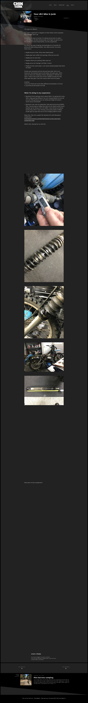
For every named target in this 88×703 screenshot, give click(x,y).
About (55, 5)
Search (72, 5)
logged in (39, 657)
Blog (68, 5)
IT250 (36, 20)
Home (50, 5)
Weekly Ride (61, 5)
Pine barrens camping (43, 678)
